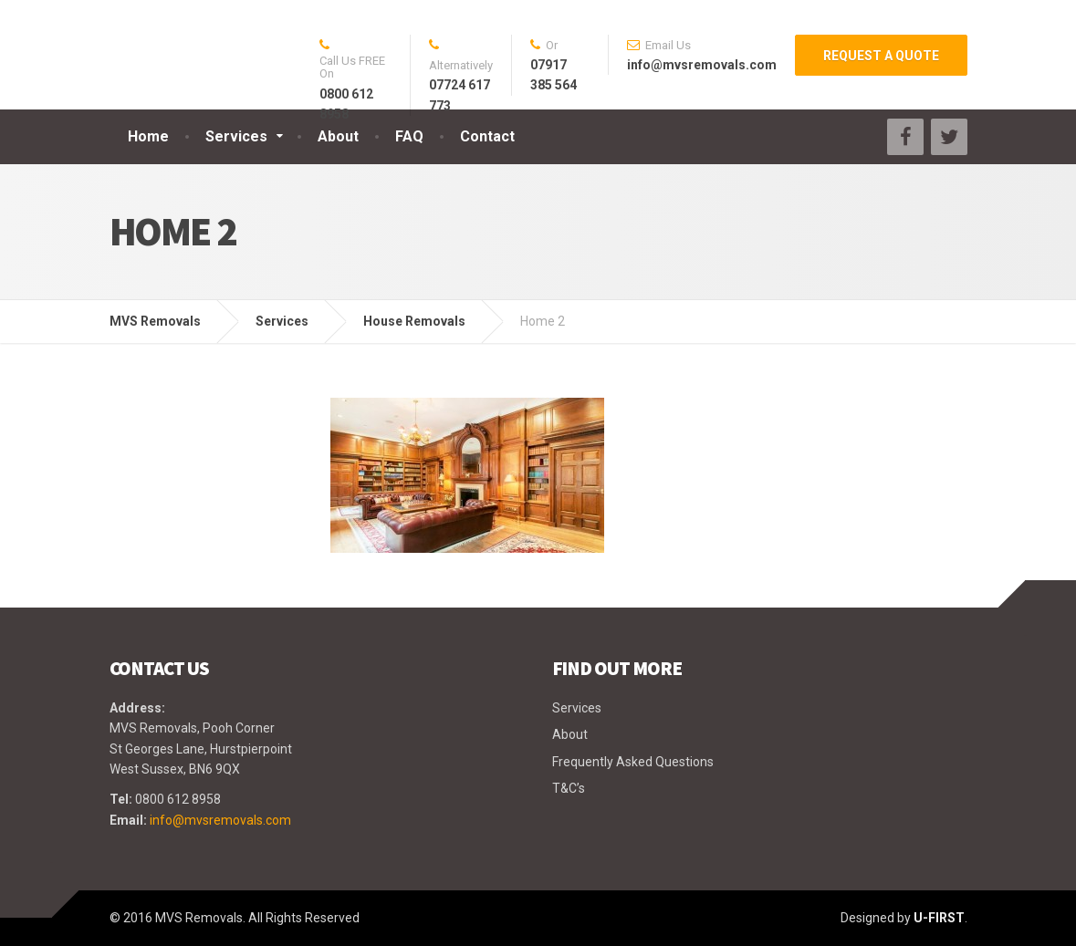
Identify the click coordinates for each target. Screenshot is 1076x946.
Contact (487, 136)
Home (148, 136)
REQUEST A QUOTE (881, 55)
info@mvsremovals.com (220, 820)
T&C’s (568, 788)
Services (236, 136)
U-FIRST (939, 917)
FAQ (409, 136)
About (338, 136)
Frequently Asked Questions (633, 761)
